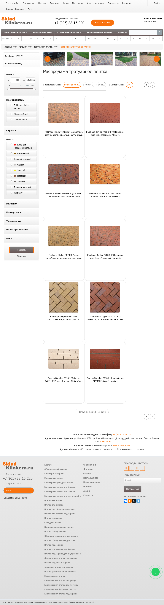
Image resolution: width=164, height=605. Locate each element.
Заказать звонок (12, 474)
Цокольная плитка (53, 500)
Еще (30, 9)
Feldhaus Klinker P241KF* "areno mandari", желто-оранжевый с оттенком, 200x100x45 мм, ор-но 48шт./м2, (105, 194)
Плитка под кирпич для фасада (59, 549)
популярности (72, 85)
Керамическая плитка (54, 576)
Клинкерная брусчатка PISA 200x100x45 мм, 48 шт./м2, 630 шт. (64, 317)
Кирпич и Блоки (42, 32)
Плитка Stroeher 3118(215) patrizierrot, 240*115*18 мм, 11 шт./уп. (105, 379)
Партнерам (113, 3)
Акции (65, 3)
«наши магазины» (121, 445)
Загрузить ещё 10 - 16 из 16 (92, 412)
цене (101, 85)
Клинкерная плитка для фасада (59, 487)
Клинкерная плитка (69, 32)
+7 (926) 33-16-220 (69, 23)
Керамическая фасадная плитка (60, 589)
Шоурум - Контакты (15, 9)
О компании (29, 3)
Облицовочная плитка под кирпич (61, 536)
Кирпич (47, 465)
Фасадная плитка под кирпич (58, 567)
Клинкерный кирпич (54, 474)
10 (129, 85)
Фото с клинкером (95, 3)
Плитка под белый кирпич (57, 563)
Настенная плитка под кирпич (58, 527)
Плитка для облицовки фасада (59, 509)
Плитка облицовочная (55, 531)
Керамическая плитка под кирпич (60, 594)
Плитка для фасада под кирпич (59, 514)
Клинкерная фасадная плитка (58, 482)
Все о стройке (12, 3)
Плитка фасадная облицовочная (60, 571)
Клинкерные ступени (99, 32)
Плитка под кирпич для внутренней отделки (65, 554)
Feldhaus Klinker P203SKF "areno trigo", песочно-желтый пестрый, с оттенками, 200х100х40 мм (64, 133)
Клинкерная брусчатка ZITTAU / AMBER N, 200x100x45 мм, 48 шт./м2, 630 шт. (105, 317)
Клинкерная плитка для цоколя (59, 491)
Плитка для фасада (53, 505)
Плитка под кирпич (53, 545)
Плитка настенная (53, 518)
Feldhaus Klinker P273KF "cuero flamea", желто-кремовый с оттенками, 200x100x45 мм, (64, 256)
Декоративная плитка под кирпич (60, 558)
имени (89, 85)
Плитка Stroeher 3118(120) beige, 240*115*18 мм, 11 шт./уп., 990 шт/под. (64, 379)
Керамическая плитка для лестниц (61, 585)
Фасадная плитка (52, 522)
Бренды (5, 38)
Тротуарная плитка (15, 32)
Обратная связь (12, 483)
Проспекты (77, 3)
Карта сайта (91, 602)
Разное (122, 32)
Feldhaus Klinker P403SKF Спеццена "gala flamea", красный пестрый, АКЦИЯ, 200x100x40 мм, (105, 256)
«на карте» (105, 441)
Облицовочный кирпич (55, 469)
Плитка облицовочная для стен (59, 540)
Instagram (127, 3)
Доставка (54, 3)
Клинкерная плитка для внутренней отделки (66, 496)
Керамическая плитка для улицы (60, 580)
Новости (42, 3)
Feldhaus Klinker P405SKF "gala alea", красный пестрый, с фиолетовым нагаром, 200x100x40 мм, (63, 194)
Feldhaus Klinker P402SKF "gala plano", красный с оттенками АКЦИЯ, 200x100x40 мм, (105, 133)
